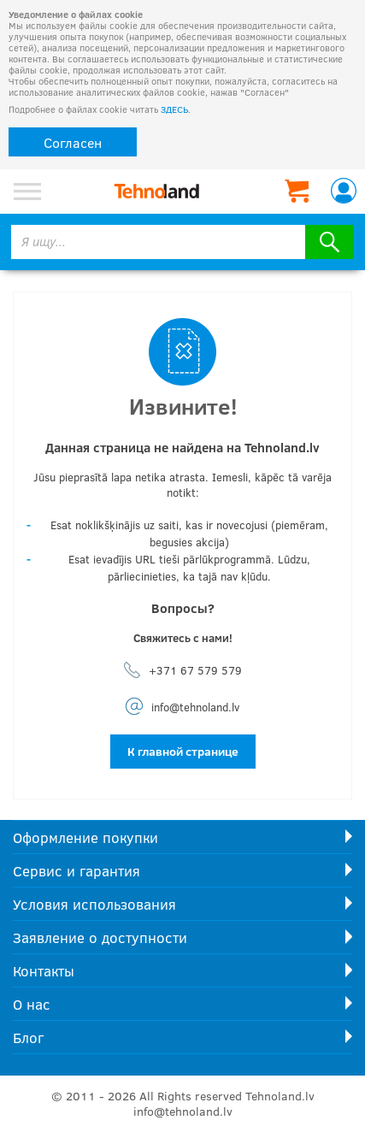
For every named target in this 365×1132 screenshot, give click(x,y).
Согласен (73, 142)
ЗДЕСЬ (174, 109)
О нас (31, 1004)
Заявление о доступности (100, 937)
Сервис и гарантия (76, 871)
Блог (28, 1037)
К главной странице (182, 751)
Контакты (43, 971)
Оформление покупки (85, 837)
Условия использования (94, 904)
